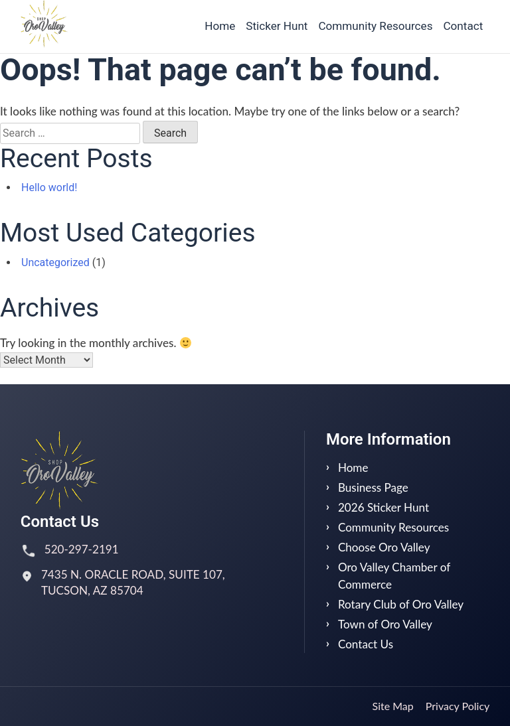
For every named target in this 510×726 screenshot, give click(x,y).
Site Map (393, 705)
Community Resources (375, 26)
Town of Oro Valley (385, 624)
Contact (463, 26)
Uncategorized (55, 262)
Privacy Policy (458, 705)
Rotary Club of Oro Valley (401, 604)
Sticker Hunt (276, 26)
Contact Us (365, 644)
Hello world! (49, 187)
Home (220, 26)
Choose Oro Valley (384, 547)
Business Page (373, 487)
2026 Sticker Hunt (383, 507)
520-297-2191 (81, 549)
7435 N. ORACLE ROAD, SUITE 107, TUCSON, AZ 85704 (133, 582)
